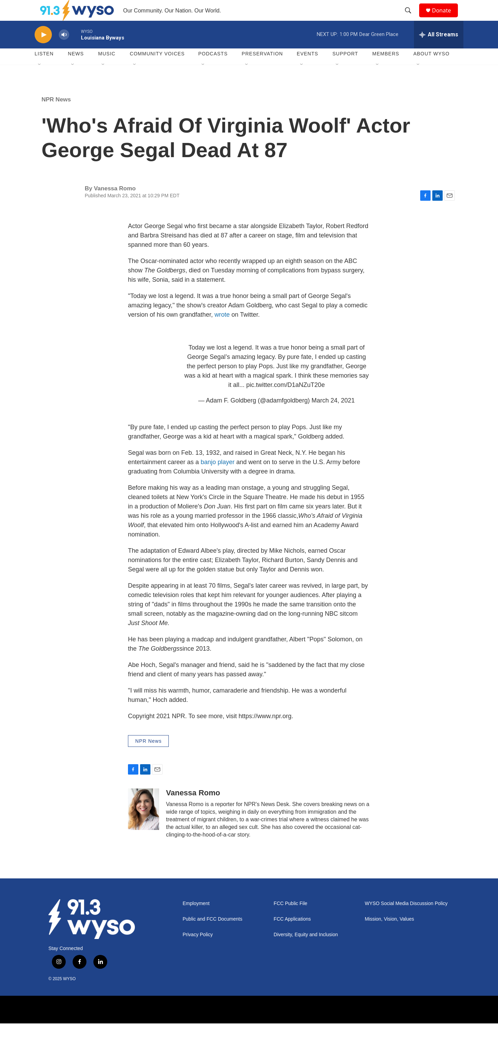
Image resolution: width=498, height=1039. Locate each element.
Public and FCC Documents (212, 934)
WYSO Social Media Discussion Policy (406, 919)
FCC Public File (290, 919)
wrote (222, 330)
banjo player (217, 477)
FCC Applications (292, 934)
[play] (43, 50)
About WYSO (431, 69)
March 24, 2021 (333, 416)
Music (107, 69)
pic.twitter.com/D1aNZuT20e (285, 400)
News (76, 69)
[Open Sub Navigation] (40, 80)
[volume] (64, 50)
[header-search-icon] (411, 18)
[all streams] (438, 50)
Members (385, 69)
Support (345, 69)
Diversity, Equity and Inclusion (306, 950)
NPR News (56, 115)
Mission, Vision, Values (389, 934)
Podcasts (213, 69)
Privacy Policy (198, 950)
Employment (196, 919)
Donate (445, 18)
